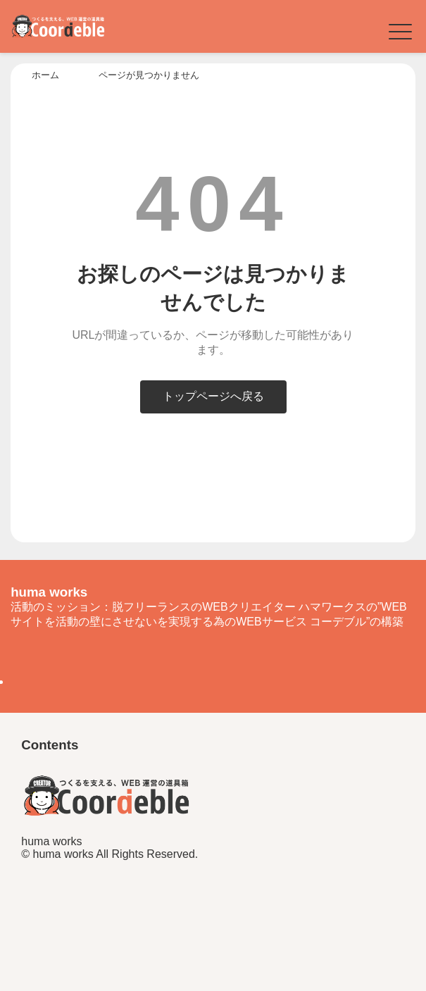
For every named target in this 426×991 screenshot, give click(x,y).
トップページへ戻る (213, 396)
